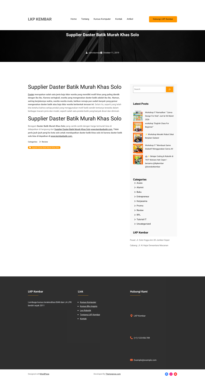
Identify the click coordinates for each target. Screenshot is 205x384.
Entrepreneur (143, 196)
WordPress (44, 374)
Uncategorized (144, 223)
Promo (140, 205)
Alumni (140, 187)
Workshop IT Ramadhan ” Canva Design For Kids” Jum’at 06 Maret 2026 (159, 116)
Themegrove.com (113, 374)
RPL (139, 214)
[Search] (169, 89)
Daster (31, 94)
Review (45, 141)
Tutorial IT (141, 219)
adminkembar (94, 52)
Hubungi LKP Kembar (163, 19)
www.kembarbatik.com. (102, 129)
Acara (139, 183)
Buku (139, 192)
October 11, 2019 (111, 52)
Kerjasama (142, 201)
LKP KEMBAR (40, 19)
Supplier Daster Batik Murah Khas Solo (72, 129)
